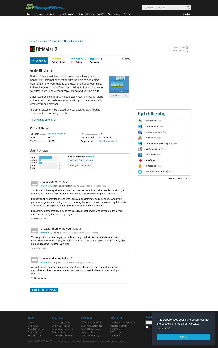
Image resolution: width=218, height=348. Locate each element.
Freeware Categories (91, 322)
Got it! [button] (183, 336)
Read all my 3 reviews (95, 186)
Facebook (115, 335)
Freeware (42, 41)
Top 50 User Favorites (62, 329)
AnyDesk (150, 160)
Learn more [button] (164, 328)
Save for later (180, 48)
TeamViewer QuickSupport (159, 143)
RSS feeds (115, 332)
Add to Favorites (179, 51)
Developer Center (118, 326)
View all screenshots (119, 96)
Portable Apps (59, 332)
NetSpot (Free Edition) (157, 171)
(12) (84, 59)
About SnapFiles (36, 329)
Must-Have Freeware (62, 335)
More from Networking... (178, 178)
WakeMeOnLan (153, 149)
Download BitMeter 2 (44, 119)
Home (32, 41)
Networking (55, 41)
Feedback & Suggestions (122, 322)
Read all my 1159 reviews (85, 233)
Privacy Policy (34, 332)
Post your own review (80, 165)
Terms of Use (34, 335)
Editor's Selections (61, 322)
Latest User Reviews (62, 326)
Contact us (33, 326)
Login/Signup (116, 329)
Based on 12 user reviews (80, 160)
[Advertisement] (109, 28)
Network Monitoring (73, 41)
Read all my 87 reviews (82, 262)
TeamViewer (152, 126)
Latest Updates (88, 332)
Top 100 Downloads (90, 329)
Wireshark (151, 154)
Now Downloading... (90, 335)
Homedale (151, 120)
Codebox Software (56, 133)
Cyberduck (151, 166)
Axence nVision (154, 132)
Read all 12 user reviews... (44, 290)
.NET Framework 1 (108, 141)
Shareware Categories (91, 326)
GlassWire (151, 137)
